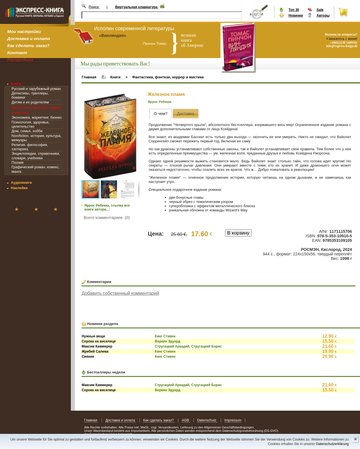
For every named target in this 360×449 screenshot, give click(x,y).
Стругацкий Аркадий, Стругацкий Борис (188, 346)
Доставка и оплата (28, 38)
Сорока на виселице (99, 341)
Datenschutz (207, 420)
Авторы (323, 15)
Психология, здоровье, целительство (31, 124)
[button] (134, 98)
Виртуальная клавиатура (136, 7)
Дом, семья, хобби (27, 131)
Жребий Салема (95, 351)
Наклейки (19, 188)
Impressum (233, 420)
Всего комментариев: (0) (107, 217)
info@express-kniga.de (341, 46)
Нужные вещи (93, 336)
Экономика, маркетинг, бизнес (37, 117)
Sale (319, 10)
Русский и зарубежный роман (36, 89)
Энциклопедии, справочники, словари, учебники (36, 155)
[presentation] (160, 113)
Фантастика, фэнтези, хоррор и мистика (168, 77)
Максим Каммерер (97, 346)
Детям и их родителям (30, 102)
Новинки (296, 15)
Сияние (88, 357)
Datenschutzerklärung (332, 444)
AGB (186, 420)
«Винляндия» (112, 35)
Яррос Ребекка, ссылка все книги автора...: (107, 207)
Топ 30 (294, 10)
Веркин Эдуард (168, 341)
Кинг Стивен (165, 336)
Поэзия (18, 162)
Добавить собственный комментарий (120, 293)
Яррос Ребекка (160, 101)
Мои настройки (24, 31)
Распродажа (20, 59)
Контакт (17, 52)
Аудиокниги (21, 182)
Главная (89, 77)
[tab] (160, 114)
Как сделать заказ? (28, 45)
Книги (16, 83)
